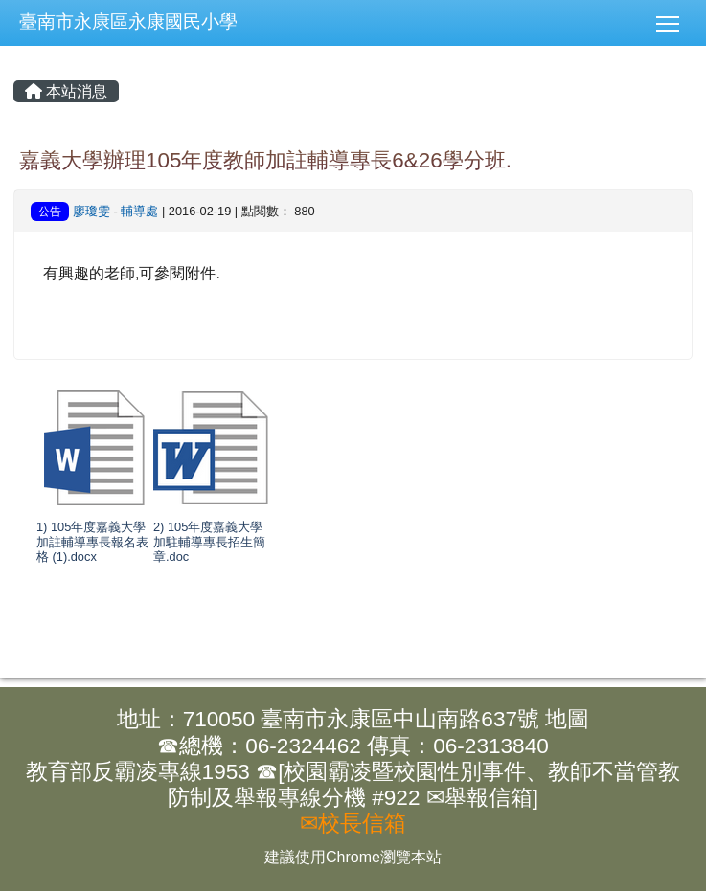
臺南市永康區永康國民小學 (128, 21)
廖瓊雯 (91, 211)
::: (0, 0)
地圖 (567, 719)
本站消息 (66, 91)
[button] (675, 23)
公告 (49, 211)
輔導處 (139, 211)
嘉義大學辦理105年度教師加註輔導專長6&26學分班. (265, 160)
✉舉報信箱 (479, 798)
